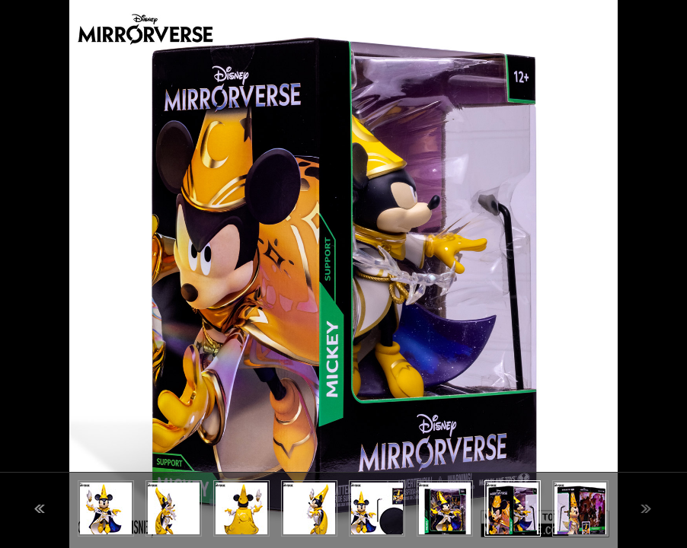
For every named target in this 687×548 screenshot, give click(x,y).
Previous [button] (39, 509)
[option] (343, 274)
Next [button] (646, 509)
